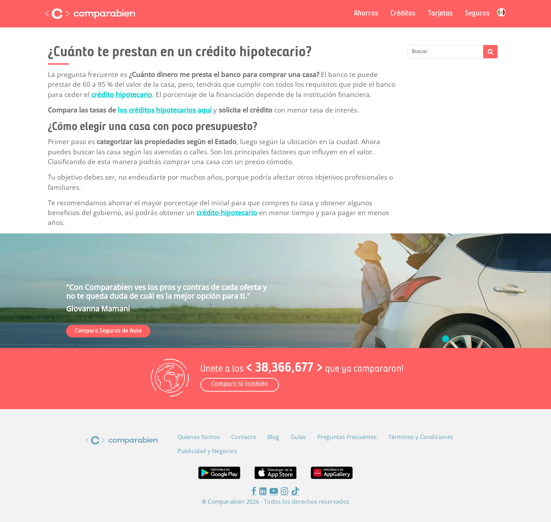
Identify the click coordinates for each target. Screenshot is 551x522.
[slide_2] (463, 338)
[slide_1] (454, 338)
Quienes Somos (199, 437)
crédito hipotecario (121, 94)
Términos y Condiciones (420, 437)
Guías (298, 437)
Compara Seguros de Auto (108, 331)
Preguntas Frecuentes (347, 437)
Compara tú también (240, 384)
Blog (273, 437)
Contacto (243, 437)
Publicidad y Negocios (207, 451)
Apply (490, 51)
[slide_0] (445, 338)
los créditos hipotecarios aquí (165, 110)
